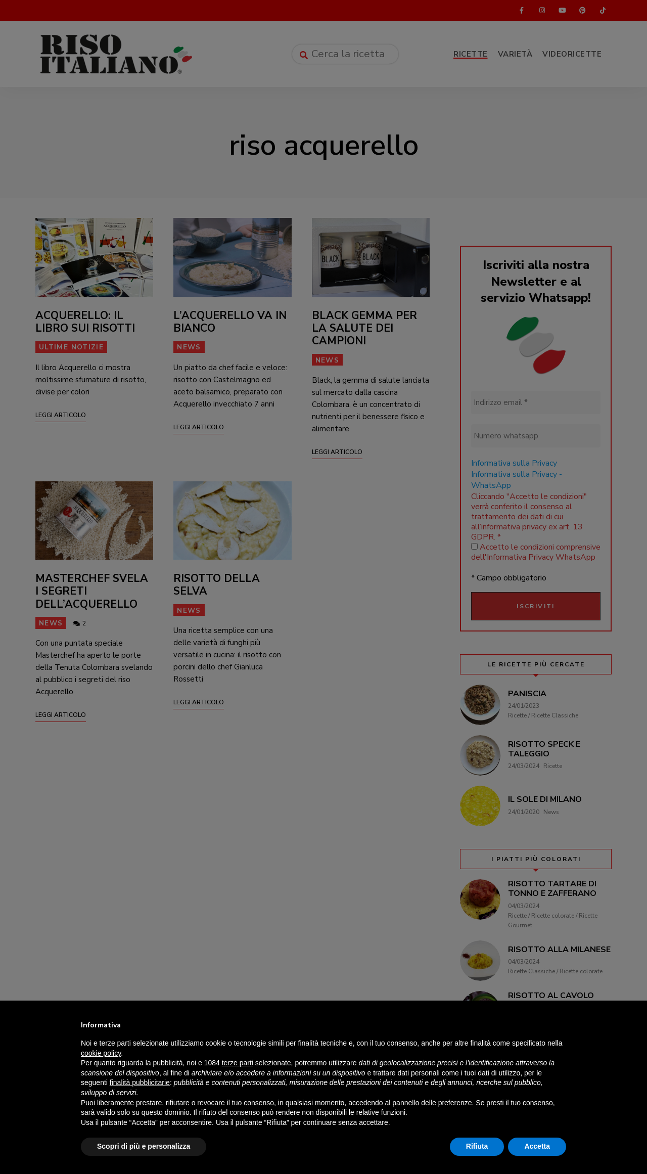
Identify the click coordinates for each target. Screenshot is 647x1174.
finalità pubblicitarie (140, 1082)
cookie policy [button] (101, 1053)
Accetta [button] (537, 1146)
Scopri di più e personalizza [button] (143, 1146)
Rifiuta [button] (477, 1146)
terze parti (237, 1063)
